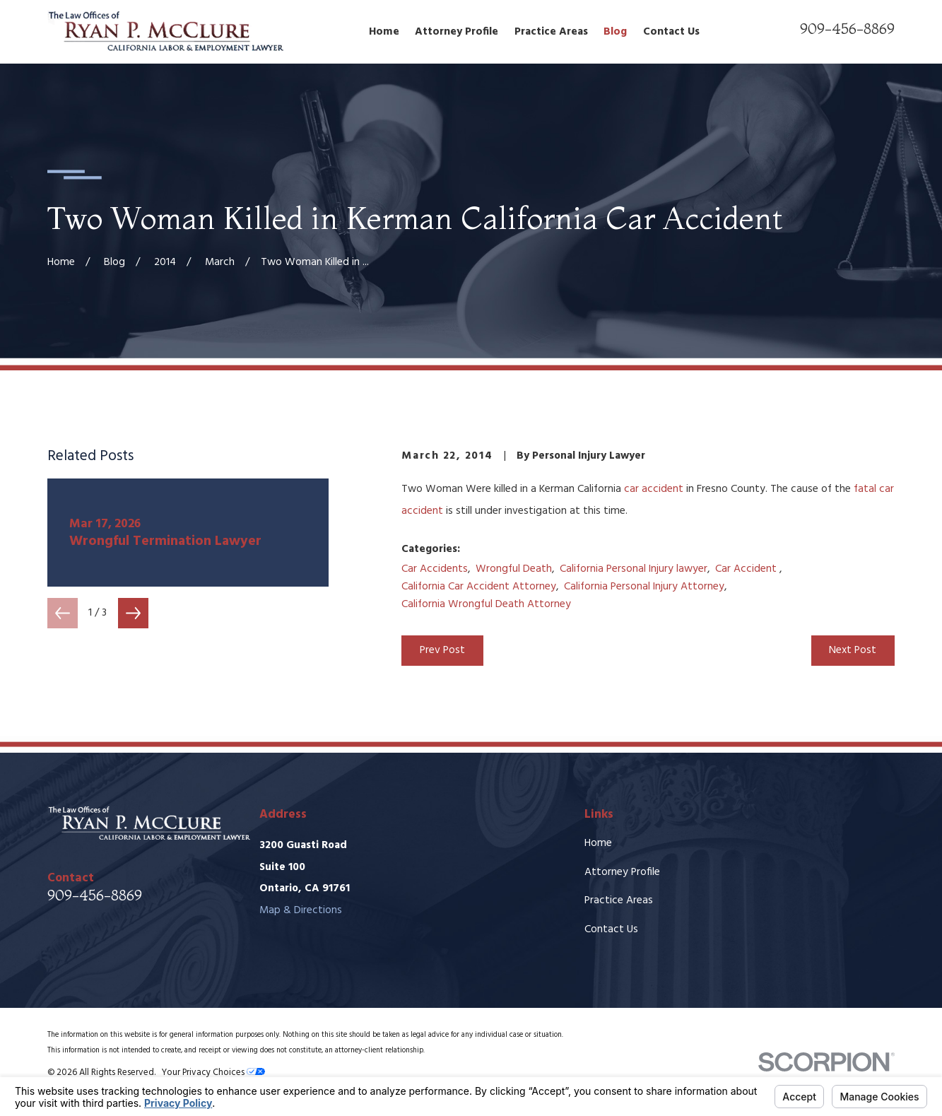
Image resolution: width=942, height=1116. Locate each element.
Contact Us (611, 929)
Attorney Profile (622, 872)
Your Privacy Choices (213, 1072)
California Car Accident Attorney (478, 586)
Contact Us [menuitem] (671, 31)
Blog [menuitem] (615, 31)
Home (598, 843)
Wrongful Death (514, 568)
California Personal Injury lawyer (633, 568)
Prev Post (442, 650)
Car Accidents (434, 568)
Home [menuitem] (384, 31)
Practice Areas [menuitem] (551, 31)
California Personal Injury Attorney (644, 586)
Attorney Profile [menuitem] (456, 31)
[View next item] (133, 613)
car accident (653, 489)
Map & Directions (300, 910)
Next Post (852, 650)
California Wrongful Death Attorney (486, 604)
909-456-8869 (847, 28)
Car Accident (747, 568)
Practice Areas (618, 900)
